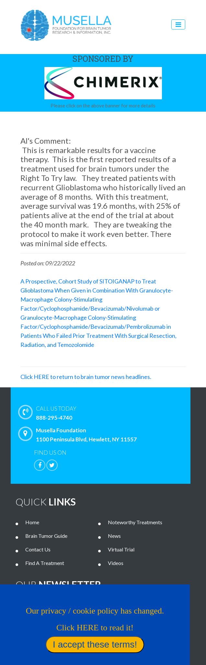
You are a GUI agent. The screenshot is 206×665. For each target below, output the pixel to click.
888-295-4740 (111, 412)
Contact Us (38, 549)
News (114, 536)
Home (32, 522)
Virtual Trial (121, 549)
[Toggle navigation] (178, 24)
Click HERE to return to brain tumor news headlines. (85, 376)
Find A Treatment (44, 563)
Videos (115, 563)
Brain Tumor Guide (46, 536)
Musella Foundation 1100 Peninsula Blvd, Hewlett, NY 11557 (79, 435)
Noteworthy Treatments (135, 522)
